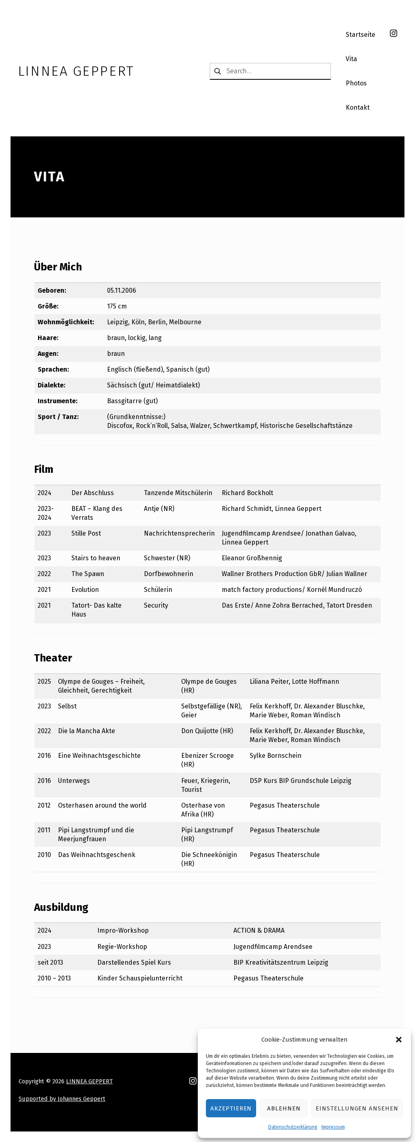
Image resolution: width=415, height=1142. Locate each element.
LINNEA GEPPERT (89, 1081)
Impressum (333, 1127)
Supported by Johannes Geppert (62, 1098)
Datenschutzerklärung (292, 1127)
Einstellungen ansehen (357, 1108)
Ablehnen (284, 1108)
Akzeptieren (231, 1108)
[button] (399, 1040)
